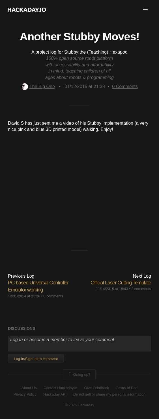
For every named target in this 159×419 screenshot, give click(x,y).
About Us (29, 388)
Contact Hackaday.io (60, 388)
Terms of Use (126, 388)
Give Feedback (96, 388)
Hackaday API (54, 394)
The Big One (38, 86)
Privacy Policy (25, 394)
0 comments (53, 296)
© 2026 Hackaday (79, 405)
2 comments (141, 289)
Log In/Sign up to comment (36, 359)
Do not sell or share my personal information (109, 394)
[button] (145, 9)
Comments (125, 86)
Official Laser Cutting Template (121, 283)
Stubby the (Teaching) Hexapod (96, 52)
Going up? (79, 375)
